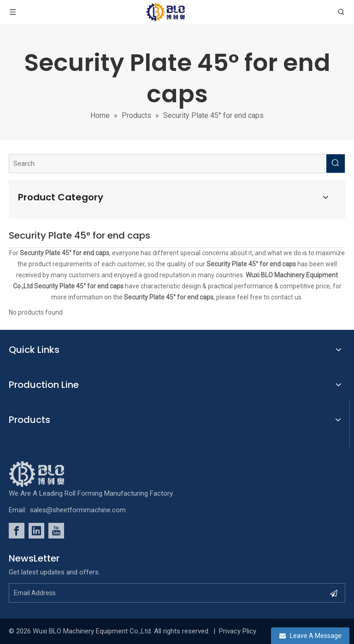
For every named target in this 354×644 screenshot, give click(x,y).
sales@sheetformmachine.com (78, 510)
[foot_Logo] (51, 474)
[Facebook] (16, 531)
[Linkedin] (36, 531)
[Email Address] (160, 593)
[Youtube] (56, 531)
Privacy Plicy (237, 631)
